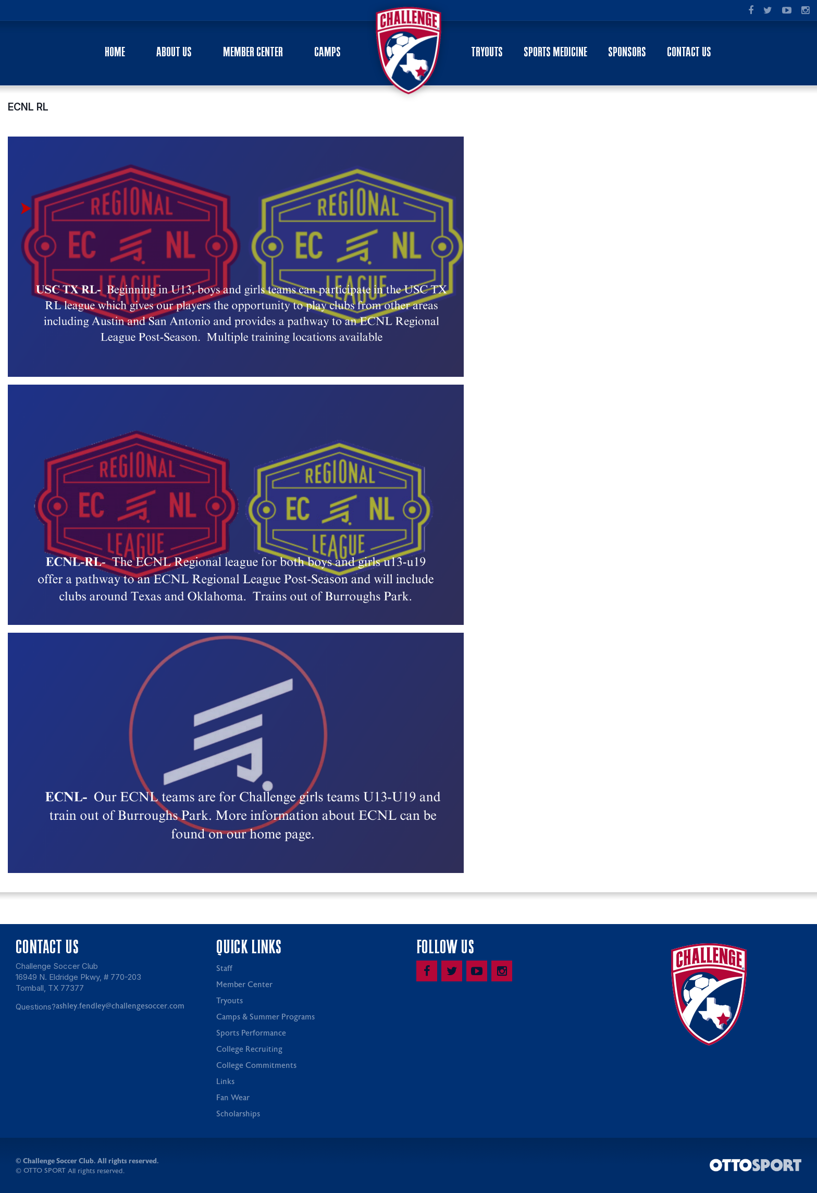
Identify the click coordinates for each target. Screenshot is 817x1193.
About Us (174, 52)
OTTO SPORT (44, 1171)
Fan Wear (233, 1098)
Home (115, 52)
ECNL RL (28, 107)
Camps (327, 52)
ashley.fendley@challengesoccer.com (120, 1006)
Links (225, 1082)
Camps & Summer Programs (265, 1017)
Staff (224, 969)
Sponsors (627, 52)
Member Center (253, 52)
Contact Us (689, 52)
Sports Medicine (555, 52)
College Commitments (256, 1066)
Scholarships (238, 1114)
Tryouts (487, 52)
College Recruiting (249, 1050)
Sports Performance (251, 1033)
